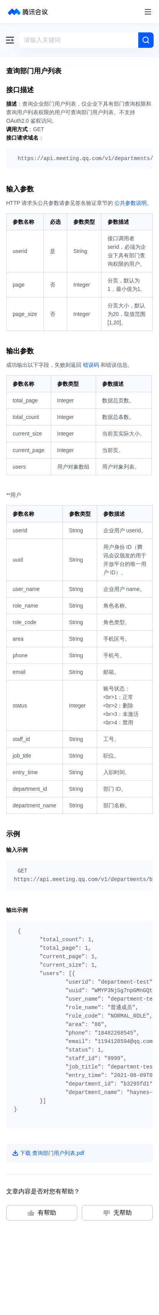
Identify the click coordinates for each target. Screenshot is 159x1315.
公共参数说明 (130, 203)
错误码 (91, 365)
